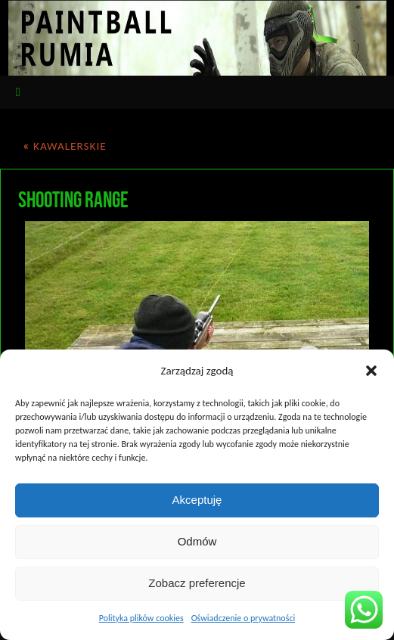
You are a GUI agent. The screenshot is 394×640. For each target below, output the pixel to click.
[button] (371, 370)
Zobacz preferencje (196, 582)
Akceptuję (197, 499)
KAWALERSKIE (64, 146)
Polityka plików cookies (141, 618)
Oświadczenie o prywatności (243, 618)
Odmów (197, 541)
